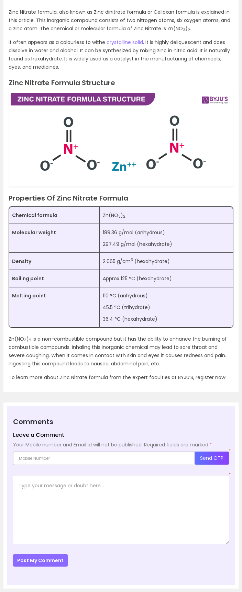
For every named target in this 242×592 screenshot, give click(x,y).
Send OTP (211, 458)
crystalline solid (125, 42)
